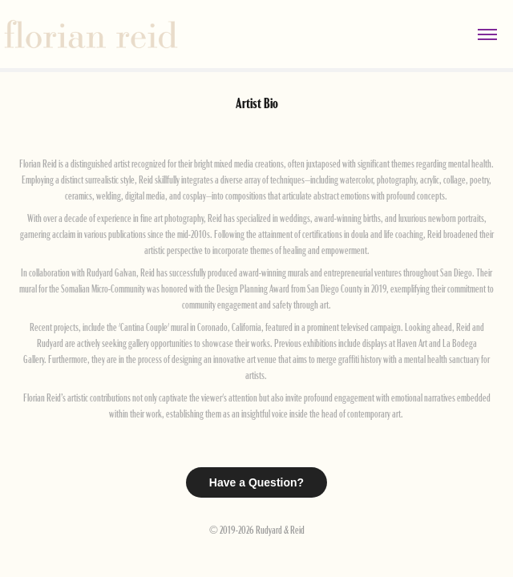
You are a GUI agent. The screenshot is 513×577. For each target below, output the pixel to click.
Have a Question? (256, 482)
